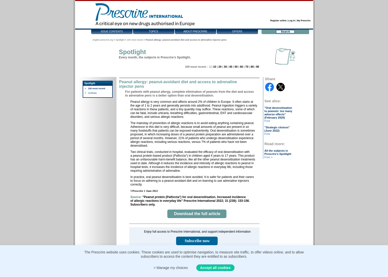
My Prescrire (303, 20)
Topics (153, 31)
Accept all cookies (215, 268)
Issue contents (112, 31)
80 (252, 66)
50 (235, 66)
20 (219, 66)
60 (241, 66)
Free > (269, 157)
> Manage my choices (171, 268)
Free (267, 120)
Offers (237, 31)
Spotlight (119, 40)
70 (246, 66)
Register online (278, 20)
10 (214, 66)
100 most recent (135, 40)
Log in (291, 20)
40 (230, 66)
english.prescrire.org (103, 40)
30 (225, 66)
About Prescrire (195, 31)
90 (257, 66)
